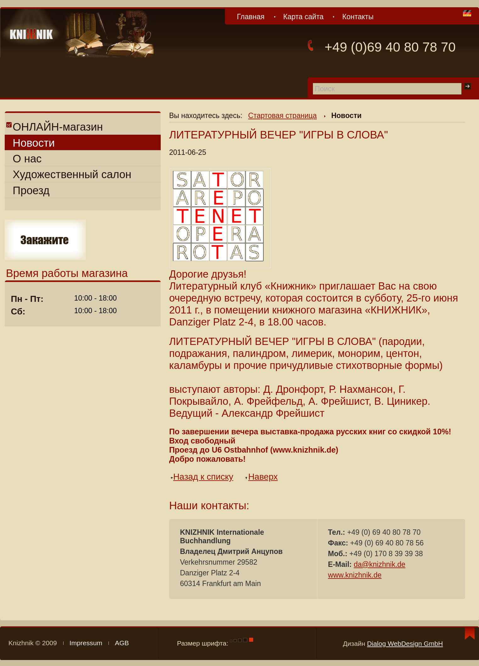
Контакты (357, 17)
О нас (27, 159)
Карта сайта (303, 17)
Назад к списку (203, 477)
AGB (122, 642)
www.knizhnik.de (355, 575)
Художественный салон (72, 174)
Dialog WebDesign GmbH (405, 643)
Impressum (86, 642)
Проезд (31, 190)
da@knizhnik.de (379, 564)
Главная (251, 17)
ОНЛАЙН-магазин (54, 127)
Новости (34, 143)
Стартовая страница (282, 115)
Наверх (263, 477)
